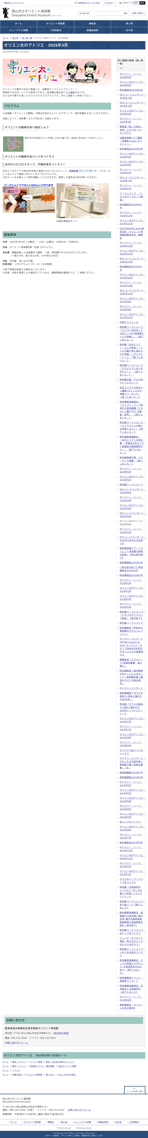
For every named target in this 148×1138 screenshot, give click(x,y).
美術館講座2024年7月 (131, 773)
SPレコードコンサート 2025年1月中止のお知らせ (133, 540)
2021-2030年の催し (67, 1075)
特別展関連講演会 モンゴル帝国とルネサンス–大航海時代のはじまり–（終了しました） (131, 966)
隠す (122, 68)
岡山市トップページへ (14, 3)
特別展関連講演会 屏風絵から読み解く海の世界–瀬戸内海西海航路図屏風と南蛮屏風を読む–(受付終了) (131, 919)
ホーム (6, 38)
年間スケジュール (129, 322)
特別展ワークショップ (131, 485)
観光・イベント (19, 1062)
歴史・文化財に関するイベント (60, 1062)
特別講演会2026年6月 (131, 90)
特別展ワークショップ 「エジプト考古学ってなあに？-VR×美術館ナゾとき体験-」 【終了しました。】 (132, 333)
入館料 (71, 92)
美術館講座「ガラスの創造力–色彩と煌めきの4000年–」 (131, 696)
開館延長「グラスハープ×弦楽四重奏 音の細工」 (131, 663)
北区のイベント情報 (67, 1066)
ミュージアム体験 (82, 1122)
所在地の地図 (61, 1033)
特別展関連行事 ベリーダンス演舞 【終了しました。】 (131, 460)
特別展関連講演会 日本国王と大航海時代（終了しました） (131, 989)
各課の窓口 (17, 1075)
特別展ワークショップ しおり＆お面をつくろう (132, 952)
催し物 (15, 38)
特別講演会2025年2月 (131, 575)
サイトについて (84, 1128)
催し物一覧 (27, 38)
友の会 (118, 1122)
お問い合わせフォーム (16, 1043)
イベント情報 (36, 1062)
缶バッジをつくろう (130, 822)
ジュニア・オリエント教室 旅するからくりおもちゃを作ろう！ (131, 941)
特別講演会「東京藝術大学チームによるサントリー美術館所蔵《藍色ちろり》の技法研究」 (131, 677)
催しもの (50, 1075)
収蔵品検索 (103, 1122)
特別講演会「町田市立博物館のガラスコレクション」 (131, 631)
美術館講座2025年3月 (131, 563)
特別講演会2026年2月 (131, 149)
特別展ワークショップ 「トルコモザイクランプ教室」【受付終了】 (132, 615)
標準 (136, 3)
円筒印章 (81, 171)
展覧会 (51, 1122)
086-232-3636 (17, 1110)
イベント (16, 1070)
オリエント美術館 (34, 1075)
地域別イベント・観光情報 (42, 1066)
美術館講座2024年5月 (131, 777)
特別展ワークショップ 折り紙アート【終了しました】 (132, 904)
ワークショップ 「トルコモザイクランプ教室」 (131, 196)
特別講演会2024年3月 (131, 843)
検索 (125, 13)
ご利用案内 (134, 1122)
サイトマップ (64, 1128)
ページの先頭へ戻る (135, 1091)
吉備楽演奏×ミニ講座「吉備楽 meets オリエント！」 (131, 141)
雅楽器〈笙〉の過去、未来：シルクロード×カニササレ (131, 130)
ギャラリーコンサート (132, 688)
